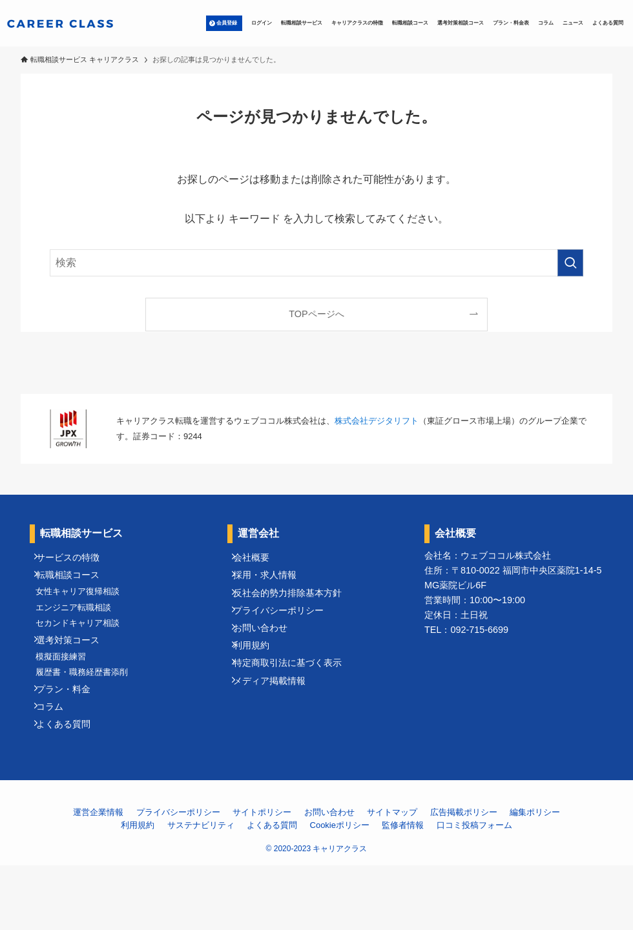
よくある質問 (71, 786)
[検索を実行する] (570, 262)
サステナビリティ (200, 889)
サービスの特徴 (75, 561)
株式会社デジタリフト (377, 421)
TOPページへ (316, 314)
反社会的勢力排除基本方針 (295, 609)
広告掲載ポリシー (463, 877)
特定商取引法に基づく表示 (295, 704)
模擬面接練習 (68, 695)
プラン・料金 (71, 739)
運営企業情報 (98, 877)
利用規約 (259, 680)
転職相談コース (75, 585)
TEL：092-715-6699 (466, 630)
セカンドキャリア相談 (85, 650)
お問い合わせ (268, 656)
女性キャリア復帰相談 (85, 607)
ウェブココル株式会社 (506, 555)
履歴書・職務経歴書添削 (89, 716)
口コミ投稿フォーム (474, 889)
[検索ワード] (316, 262)
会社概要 (259, 561)
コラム (57, 763)
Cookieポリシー (339, 889)
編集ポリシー (535, 877)
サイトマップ (392, 877)
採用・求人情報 (272, 585)
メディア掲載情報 (277, 727)
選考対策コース (75, 673)
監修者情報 (403, 889)
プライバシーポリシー (286, 633)
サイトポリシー (262, 877)
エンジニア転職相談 (80, 629)
